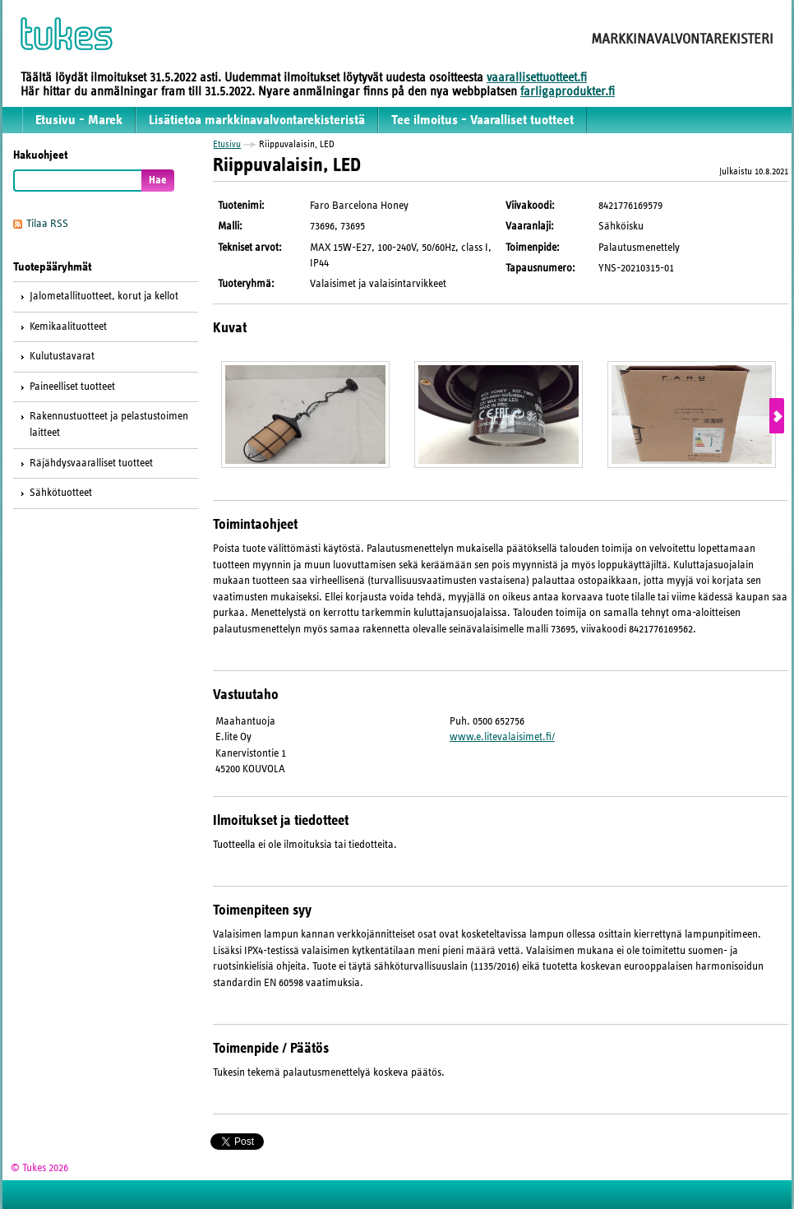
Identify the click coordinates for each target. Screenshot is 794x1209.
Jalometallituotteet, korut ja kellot (104, 296)
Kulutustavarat (62, 356)
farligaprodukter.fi (567, 91)
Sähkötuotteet (61, 492)
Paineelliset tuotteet (72, 386)
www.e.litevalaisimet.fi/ (502, 737)
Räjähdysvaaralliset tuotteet (91, 463)
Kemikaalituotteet (68, 326)
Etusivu (227, 144)
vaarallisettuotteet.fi (537, 77)
